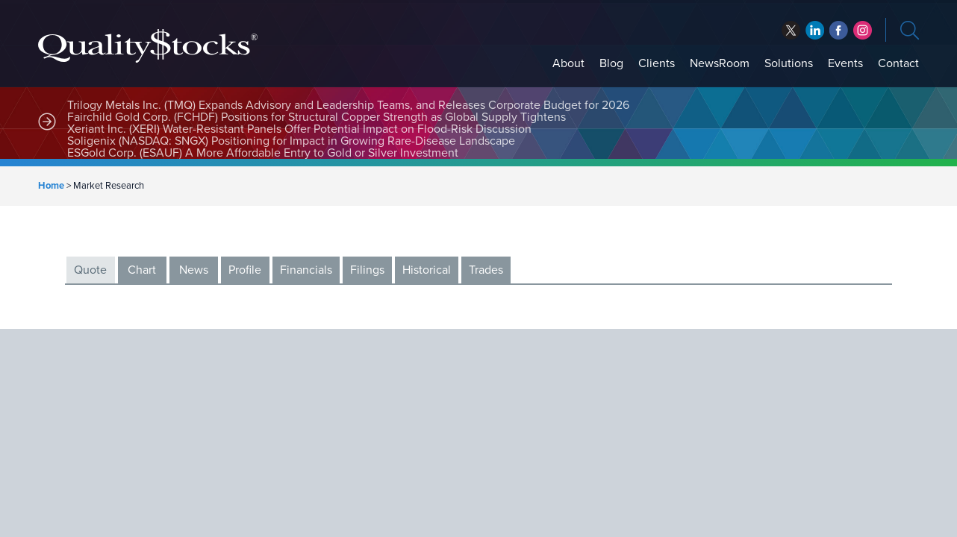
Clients (656, 63)
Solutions (788, 63)
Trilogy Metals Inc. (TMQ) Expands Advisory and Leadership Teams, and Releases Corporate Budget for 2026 (348, 105)
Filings (367, 270)
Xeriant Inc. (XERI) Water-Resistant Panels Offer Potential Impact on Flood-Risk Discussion (299, 129)
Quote (90, 270)
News (193, 270)
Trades (486, 270)
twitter (791, 30)
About (568, 63)
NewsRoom (719, 63)
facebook (814, 30)
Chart (142, 270)
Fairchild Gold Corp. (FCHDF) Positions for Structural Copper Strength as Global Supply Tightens (316, 117)
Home (51, 186)
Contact (898, 63)
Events (845, 63)
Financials (306, 270)
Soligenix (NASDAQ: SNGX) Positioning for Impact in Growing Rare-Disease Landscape (291, 141)
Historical (426, 270)
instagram (862, 30)
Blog (611, 63)
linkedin (838, 30)
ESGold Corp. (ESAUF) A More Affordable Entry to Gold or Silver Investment (262, 152)
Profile (244, 270)
